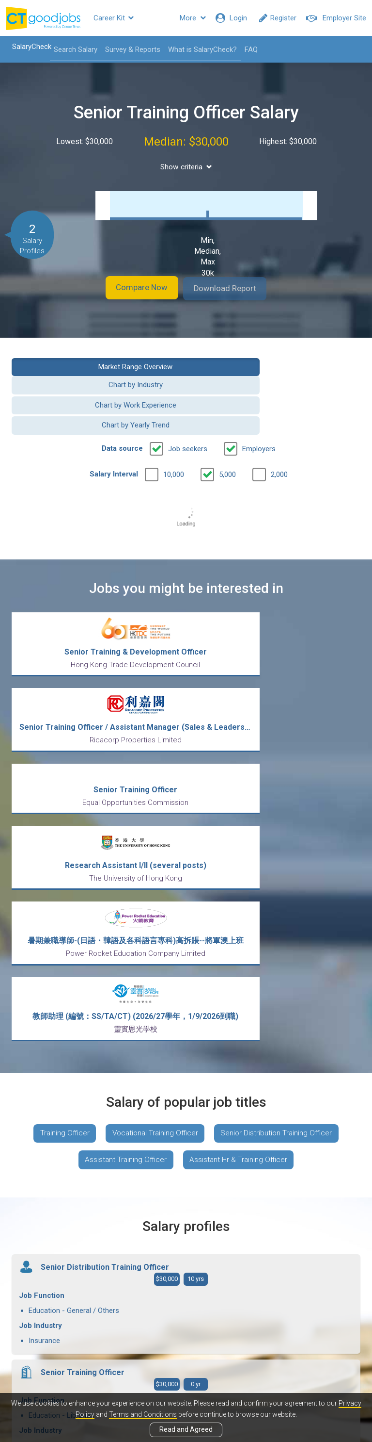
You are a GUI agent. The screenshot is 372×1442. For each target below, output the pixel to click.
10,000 (173, 438)
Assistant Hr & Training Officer (241, 919)
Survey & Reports (127, 49)
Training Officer (59, 890)
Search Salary (71, 49)
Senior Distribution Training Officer (282, 890)
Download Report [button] (234, 288)
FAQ (246, 49)
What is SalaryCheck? (197, 49)
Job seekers (187, 413)
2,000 (279, 438)
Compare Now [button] (132, 288)
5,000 (227, 438)
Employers (259, 413)
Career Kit (113, 18)
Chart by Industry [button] (277, 365)
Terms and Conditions (143, 1414)
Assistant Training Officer (124, 919)
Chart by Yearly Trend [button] (277, 389)
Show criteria (186, 167)
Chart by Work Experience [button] (95, 389)
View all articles (186, 1338)
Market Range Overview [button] (95, 365)
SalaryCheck (26, 46)
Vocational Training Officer (155, 890)
